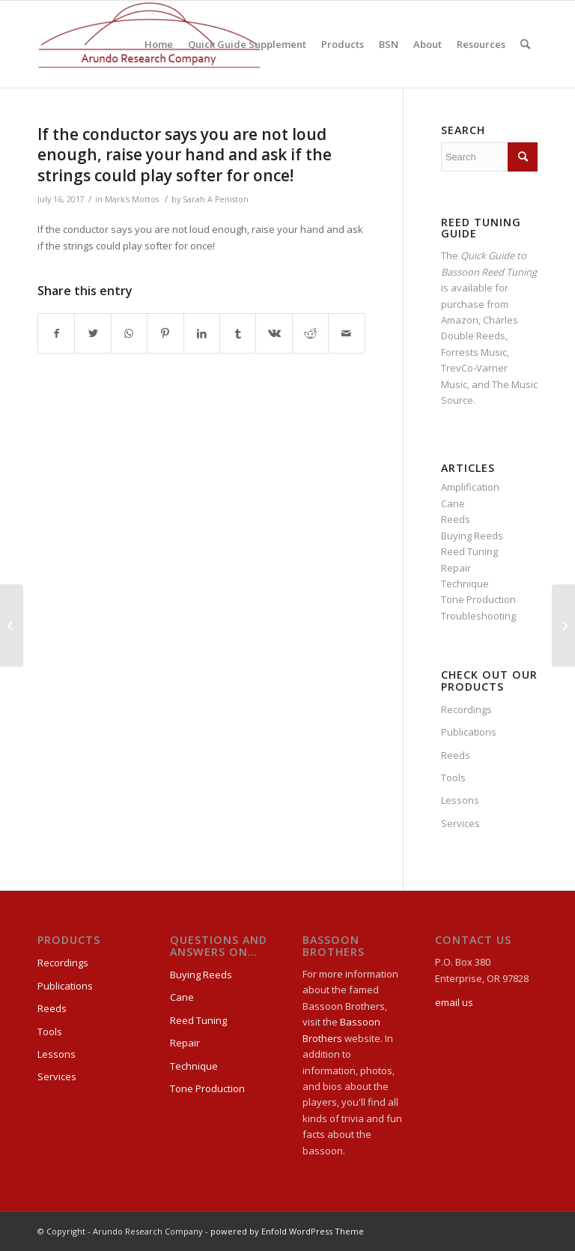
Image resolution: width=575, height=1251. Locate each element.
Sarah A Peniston (216, 199)
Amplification (470, 487)
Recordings (466, 709)
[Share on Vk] (273, 333)
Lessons (460, 800)
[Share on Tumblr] (237, 333)
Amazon (459, 320)
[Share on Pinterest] (165, 333)
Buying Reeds (472, 535)
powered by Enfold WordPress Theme (287, 1231)
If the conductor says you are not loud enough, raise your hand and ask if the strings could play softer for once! (184, 155)
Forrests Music (474, 352)
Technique (465, 583)
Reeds (455, 519)
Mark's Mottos (132, 199)
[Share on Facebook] (56, 333)
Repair (456, 568)
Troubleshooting (478, 616)
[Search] (525, 44)
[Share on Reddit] (310, 333)
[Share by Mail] (347, 333)
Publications (468, 732)
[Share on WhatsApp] (129, 333)
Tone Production (478, 599)
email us (454, 1002)
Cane (453, 503)
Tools (453, 777)
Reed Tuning (469, 551)
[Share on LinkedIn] (201, 333)
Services (460, 823)
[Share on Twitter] (92, 333)
